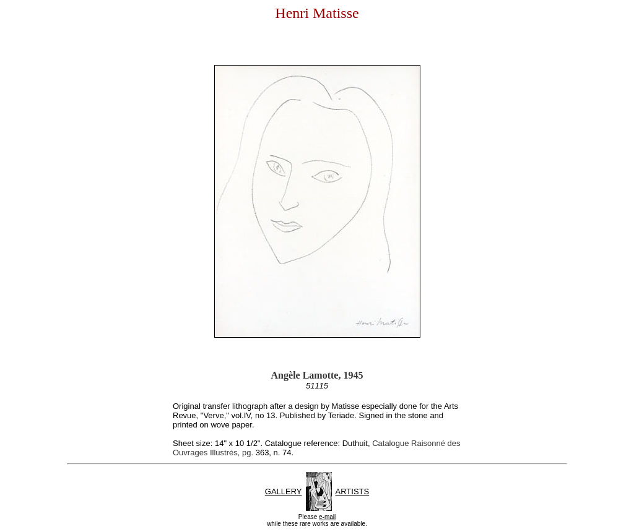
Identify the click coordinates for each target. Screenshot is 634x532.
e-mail (327, 516)
